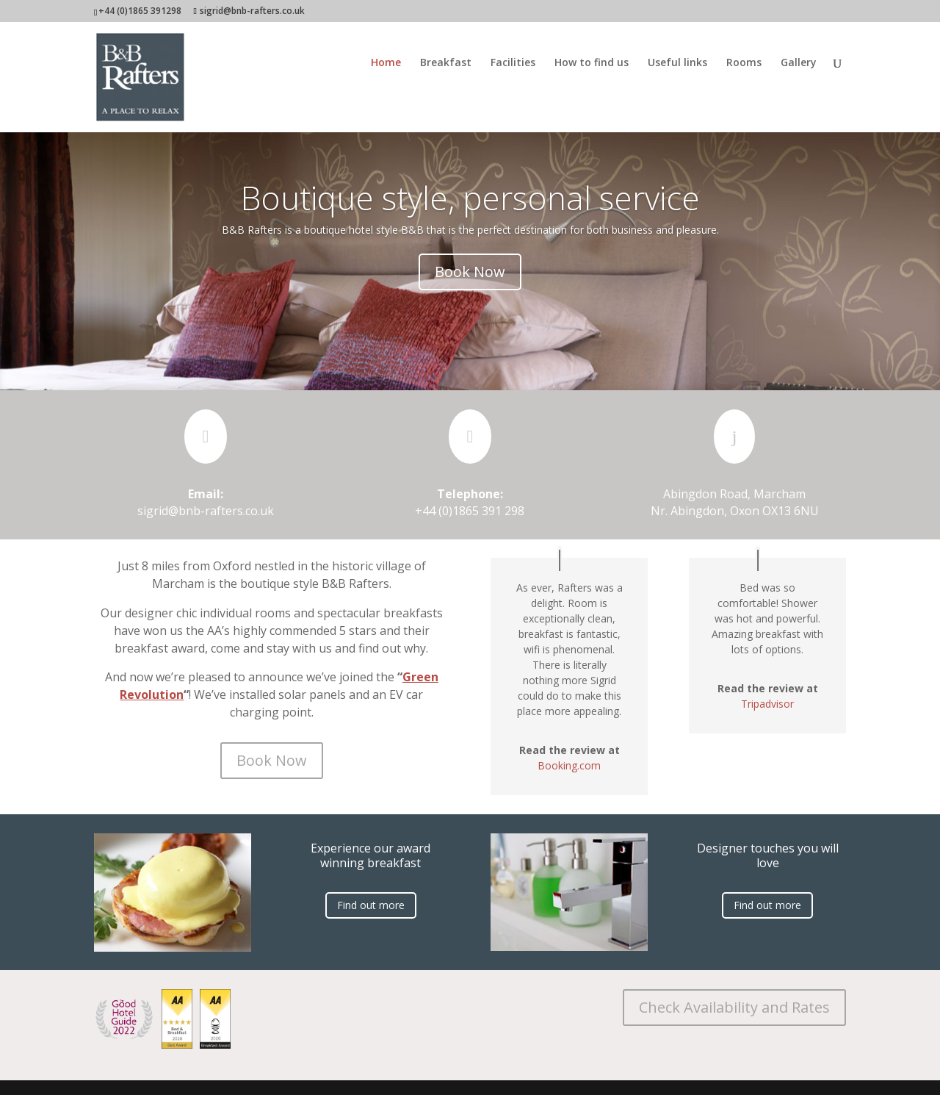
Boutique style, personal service (470, 198)
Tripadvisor (767, 704)
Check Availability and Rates (734, 1007)
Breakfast (445, 63)
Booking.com (569, 765)
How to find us (591, 63)
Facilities (513, 63)
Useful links (677, 63)
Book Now (470, 271)
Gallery (799, 63)
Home (386, 63)
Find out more (371, 905)
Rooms (744, 63)
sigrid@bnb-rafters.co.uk (205, 511)
